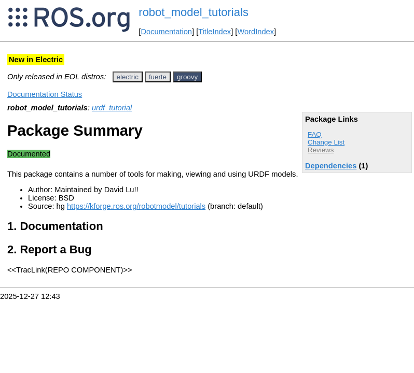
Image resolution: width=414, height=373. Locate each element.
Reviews (321, 150)
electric (128, 77)
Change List (326, 142)
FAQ (315, 134)
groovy (187, 77)
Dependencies (330, 166)
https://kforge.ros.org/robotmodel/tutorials (136, 206)
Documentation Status (44, 94)
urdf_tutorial (112, 108)
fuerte (158, 77)
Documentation (166, 31)
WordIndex (255, 31)
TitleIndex (214, 31)
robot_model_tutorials (194, 12)
